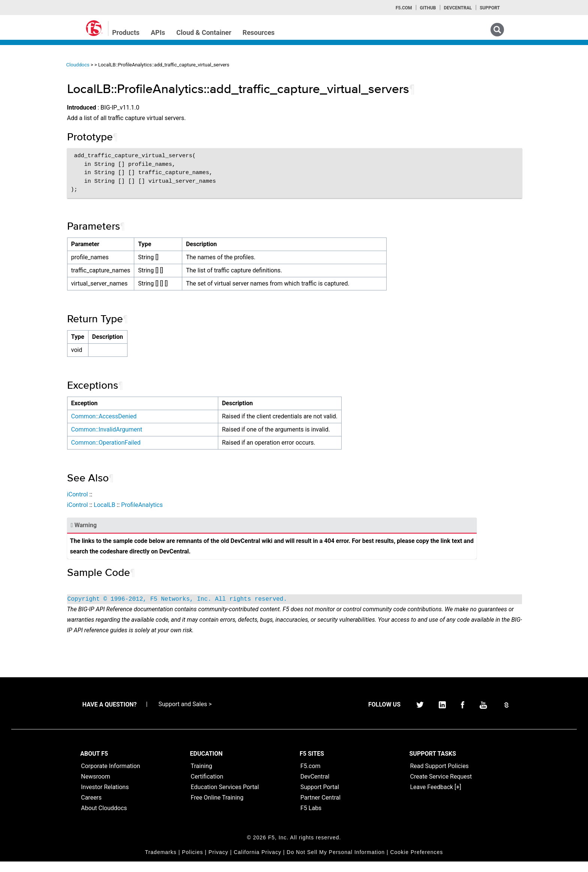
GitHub (428, 8)
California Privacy (257, 863)
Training (201, 776)
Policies (192, 863)
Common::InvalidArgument (174, 429)
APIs (158, 32)
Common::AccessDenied (172, 416)
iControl (145, 494)
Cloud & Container (203, 32)
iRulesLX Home (33, 141)
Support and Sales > (185, 714)
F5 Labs (310, 818)
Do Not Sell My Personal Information (336, 863)
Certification (207, 787)
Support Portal (319, 797)
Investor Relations (105, 797)
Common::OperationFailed (173, 442)
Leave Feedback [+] (435, 797)
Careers (91, 808)
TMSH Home (31, 154)
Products (126, 32)
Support (490, 8)
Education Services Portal (225, 797)
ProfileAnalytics (210, 504)
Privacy (218, 863)
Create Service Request (441, 787)
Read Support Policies (439, 776)
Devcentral (458, 8)
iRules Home (30, 127)
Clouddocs (146, 65)
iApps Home (30, 87)
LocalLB (172, 504)
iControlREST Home (39, 100)
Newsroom (95, 787)
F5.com (404, 8)
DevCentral (314, 787)
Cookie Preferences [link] (416, 863)
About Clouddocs (104, 818)
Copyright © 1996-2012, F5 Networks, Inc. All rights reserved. (245, 599)
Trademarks (161, 863)
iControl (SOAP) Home (42, 114)
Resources (259, 32)
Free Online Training (217, 808)
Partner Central (320, 808)
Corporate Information (110, 776)
